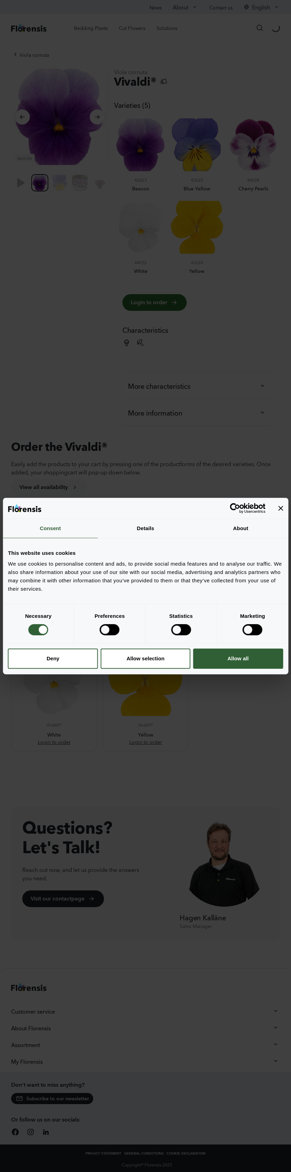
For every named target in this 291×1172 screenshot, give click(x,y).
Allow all (238, 658)
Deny (53, 658)
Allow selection (145, 658)
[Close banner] (280, 508)
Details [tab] (145, 528)
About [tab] (240, 528)
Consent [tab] (50, 528)
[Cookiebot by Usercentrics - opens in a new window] (234, 508)
